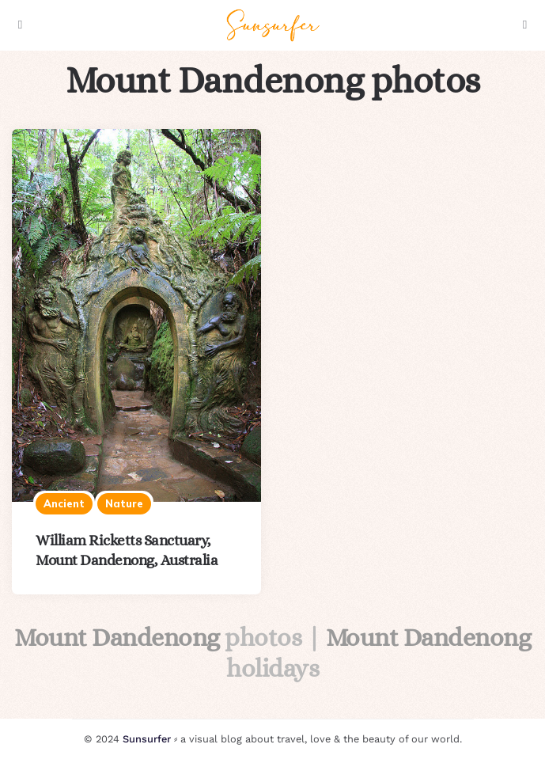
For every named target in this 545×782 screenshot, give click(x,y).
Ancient (64, 503)
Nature (124, 503)
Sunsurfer (147, 739)
